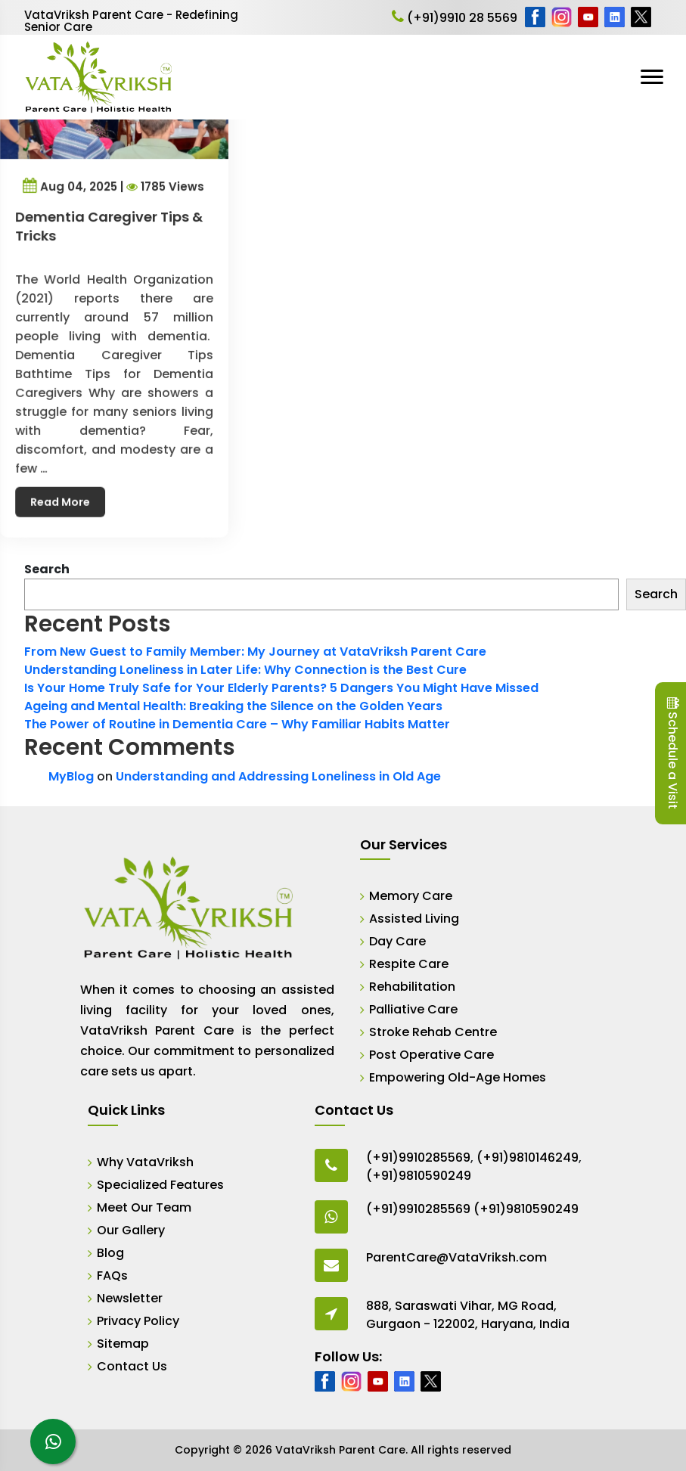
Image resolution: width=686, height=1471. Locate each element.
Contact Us (132, 1366)
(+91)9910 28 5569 (454, 17)
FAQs (112, 1275)
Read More (64, 486)
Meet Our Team (144, 1207)
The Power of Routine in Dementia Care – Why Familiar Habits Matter (237, 724)
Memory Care (410, 896)
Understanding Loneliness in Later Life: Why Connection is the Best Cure (245, 669)
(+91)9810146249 (527, 1157)
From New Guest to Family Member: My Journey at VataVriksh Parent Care (255, 651)
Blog (110, 1253)
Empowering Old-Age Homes (457, 1077)
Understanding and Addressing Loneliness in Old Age (278, 776)
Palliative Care (413, 1009)
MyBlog (71, 776)
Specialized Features (160, 1184)
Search (47, 569)
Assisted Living (414, 918)
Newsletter (130, 1298)
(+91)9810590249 (418, 1175)
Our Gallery (131, 1230)
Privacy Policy (138, 1321)
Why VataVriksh (145, 1162)
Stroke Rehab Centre (433, 1032)
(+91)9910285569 (418, 1157)
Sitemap (123, 1343)
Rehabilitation (412, 986)
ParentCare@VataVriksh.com (456, 1257)
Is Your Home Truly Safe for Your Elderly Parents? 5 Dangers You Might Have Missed (281, 688)
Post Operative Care (431, 1054)
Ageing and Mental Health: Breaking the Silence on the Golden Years (233, 706)
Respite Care (409, 964)
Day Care (397, 941)
